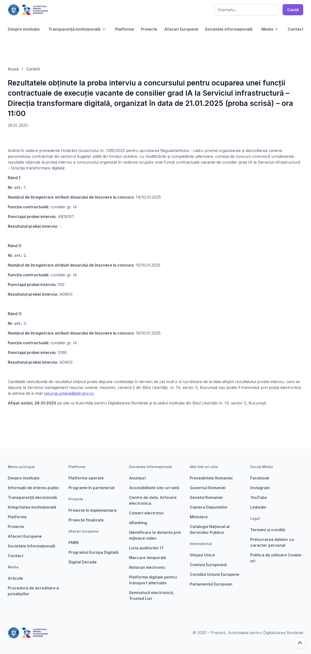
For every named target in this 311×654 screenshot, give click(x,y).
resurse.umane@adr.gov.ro (69, 393)
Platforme (124, 29)
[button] (77, 29)
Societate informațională (228, 29)
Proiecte (149, 29)
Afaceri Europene (181, 29)
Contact (295, 29)
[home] (28, 10)
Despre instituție (24, 29)
